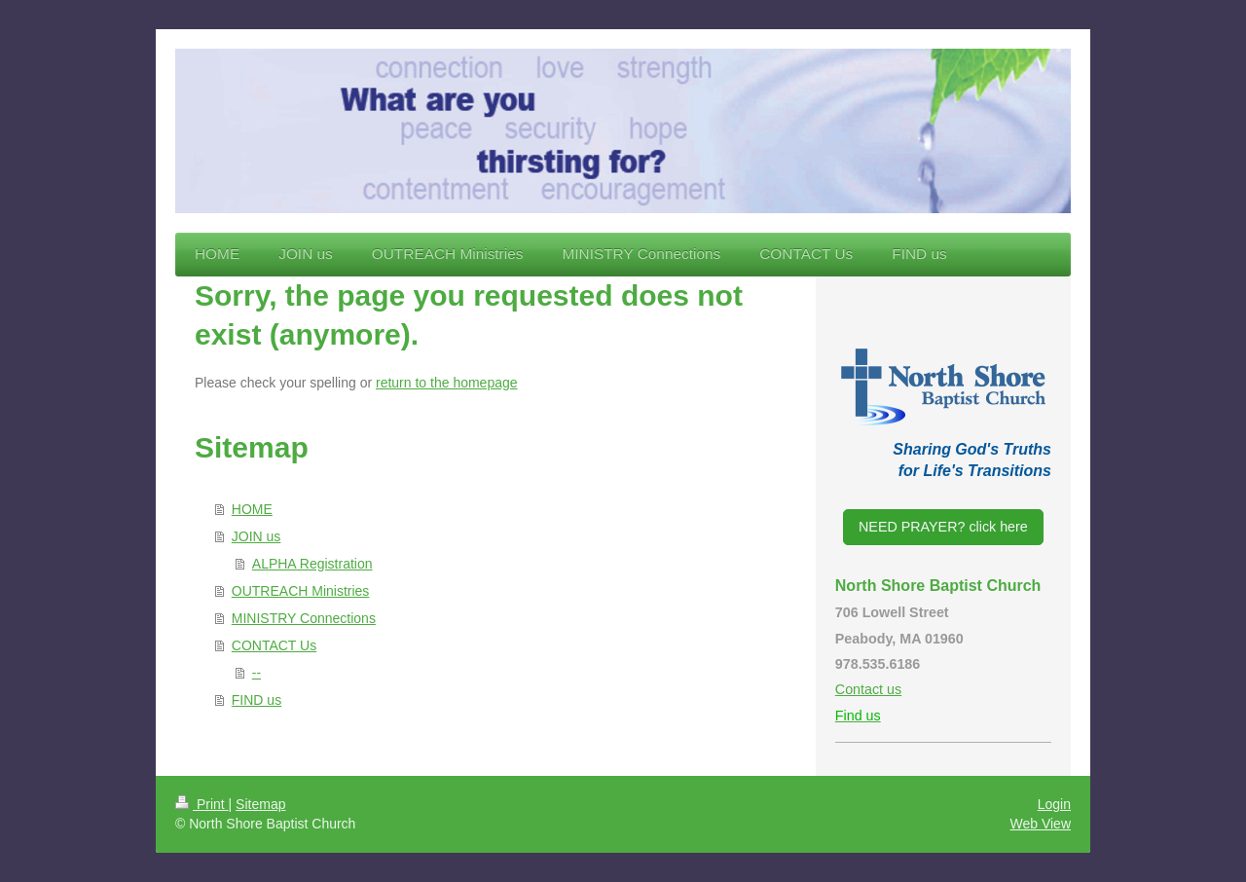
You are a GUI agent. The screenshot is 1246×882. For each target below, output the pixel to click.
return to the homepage (447, 382)
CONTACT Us (274, 645)
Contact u (865, 689)
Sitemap (260, 804)
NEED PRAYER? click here (943, 526)
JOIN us (256, 536)
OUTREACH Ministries (301, 591)
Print (202, 804)
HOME (252, 509)
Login (1054, 804)
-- (256, 672)
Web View (1040, 823)
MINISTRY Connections (304, 618)
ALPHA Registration (312, 563)
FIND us (256, 700)
